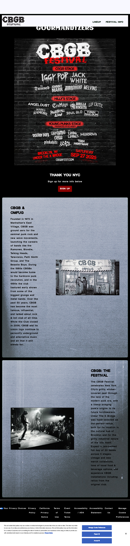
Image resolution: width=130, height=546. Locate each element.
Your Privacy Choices (15, 508)
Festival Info (114, 22)
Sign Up (65, 189)
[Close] (126, 535)
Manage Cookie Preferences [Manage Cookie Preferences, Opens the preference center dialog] (96, 530)
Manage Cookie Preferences (122, 512)
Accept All (97, 543)
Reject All (97, 536)
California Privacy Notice (45, 512)
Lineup (97, 22)
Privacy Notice (49, 535)
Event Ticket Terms (67, 512)
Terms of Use (57, 512)
